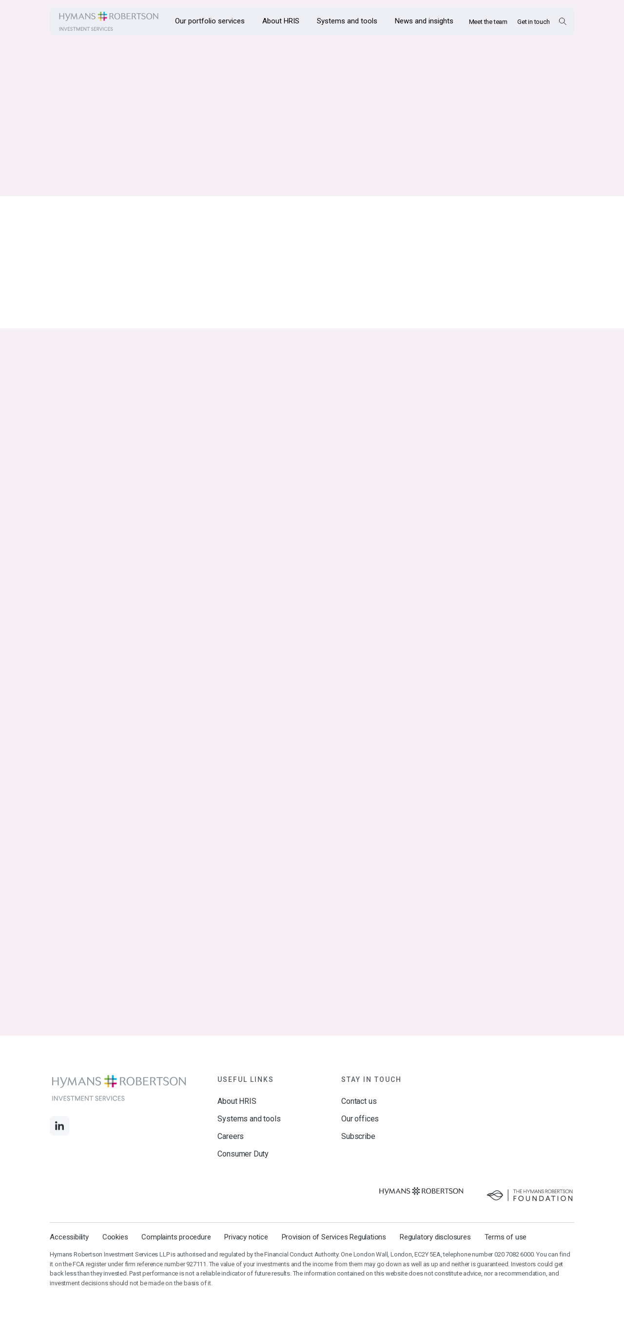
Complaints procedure (176, 1237)
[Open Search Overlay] (562, 21)
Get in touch (533, 21)
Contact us (358, 1101)
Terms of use (506, 1237)
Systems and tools (248, 1118)
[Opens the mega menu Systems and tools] (347, 21)
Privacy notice (246, 1237)
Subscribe (358, 1136)
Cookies (115, 1237)
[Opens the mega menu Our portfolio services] (210, 21)
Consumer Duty (243, 1153)
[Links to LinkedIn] (59, 1126)
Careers (230, 1136)
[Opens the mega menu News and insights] (424, 21)
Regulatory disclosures (435, 1237)
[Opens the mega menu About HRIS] (280, 21)
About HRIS (236, 1101)
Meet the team (488, 21)
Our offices (360, 1118)
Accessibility (69, 1237)
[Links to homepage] (109, 21)
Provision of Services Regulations (334, 1237)
